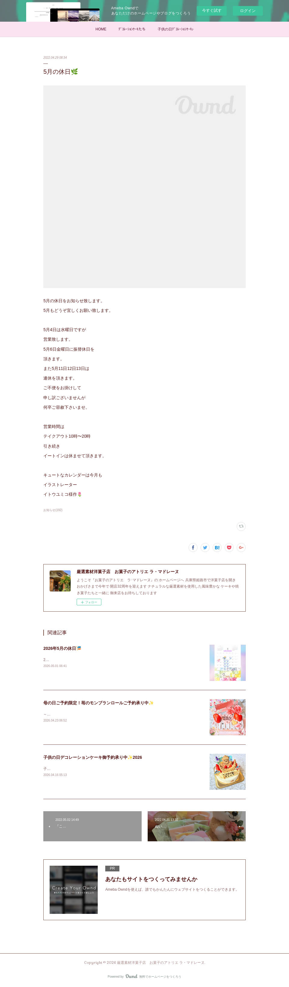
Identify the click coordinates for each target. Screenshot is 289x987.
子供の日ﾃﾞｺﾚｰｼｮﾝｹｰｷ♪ (176, 29)
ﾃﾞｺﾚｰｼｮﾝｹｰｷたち (132, 29)
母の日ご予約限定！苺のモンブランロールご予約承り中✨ (98, 702)
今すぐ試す (212, 10)
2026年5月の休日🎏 (62, 648)
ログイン (248, 10)
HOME (101, 29)
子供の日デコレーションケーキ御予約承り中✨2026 (92, 757)
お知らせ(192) (52, 510)
